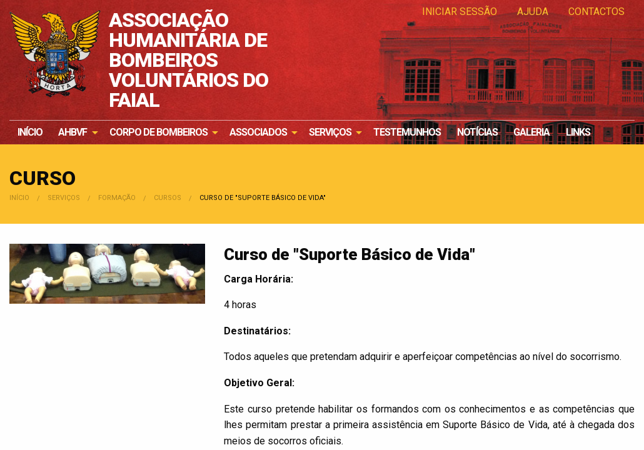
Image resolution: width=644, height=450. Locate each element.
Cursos (167, 198)
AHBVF (72, 132)
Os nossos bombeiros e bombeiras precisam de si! (572, 81)
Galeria (531, 132)
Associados (258, 132)
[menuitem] (30, 132)
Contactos (596, 12)
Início (30, 132)
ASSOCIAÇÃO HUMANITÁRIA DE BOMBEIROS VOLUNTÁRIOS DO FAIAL (188, 60)
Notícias (477, 132)
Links (578, 132)
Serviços (330, 132)
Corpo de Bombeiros (158, 132)
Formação (117, 198)
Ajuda (532, 12)
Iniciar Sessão (459, 12)
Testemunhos (407, 132)
